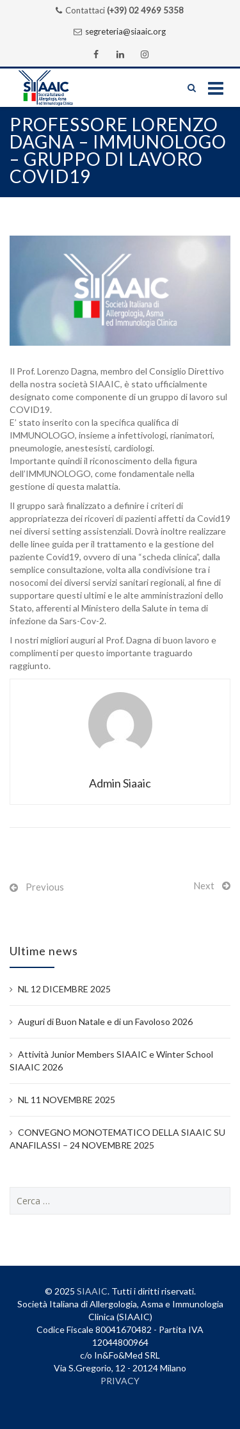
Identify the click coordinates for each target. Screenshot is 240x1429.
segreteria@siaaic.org (125, 31)
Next (203, 885)
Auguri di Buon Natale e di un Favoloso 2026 (105, 1021)
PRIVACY (120, 1380)
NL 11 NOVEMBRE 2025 (66, 1099)
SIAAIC (92, 1291)
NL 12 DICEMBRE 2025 (64, 988)
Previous (45, 886)
